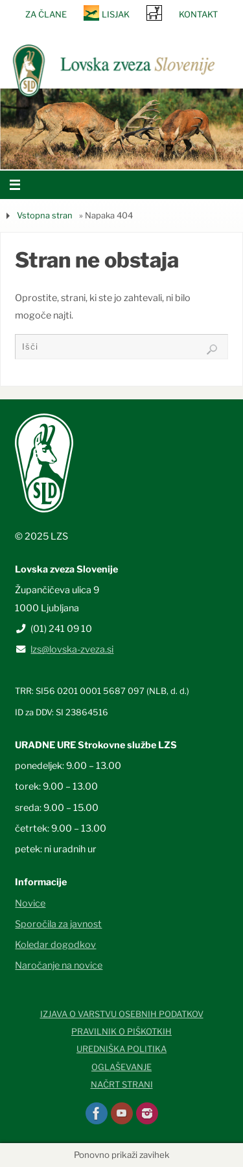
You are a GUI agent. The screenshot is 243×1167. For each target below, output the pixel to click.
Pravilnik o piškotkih (121, 1031)
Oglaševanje (121, 1067)
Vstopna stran (45, 215)
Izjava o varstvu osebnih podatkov (121, 1014)
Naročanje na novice (58, 965)
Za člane (46, 14)
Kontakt (198, 14)
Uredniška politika (121, 1049)
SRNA (154, 12)
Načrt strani (122, 1084)
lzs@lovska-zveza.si (71, 649)
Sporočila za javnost (58, 924)
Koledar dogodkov (55, 945)
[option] (121, 129)
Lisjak (116, 14)
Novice (30, 903)
